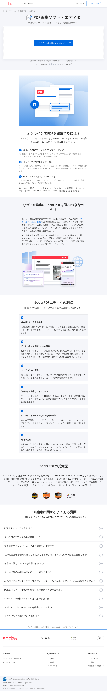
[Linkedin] (49, 638)
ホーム (5, 11)
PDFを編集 (50, 659)
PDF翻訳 (91, 662)
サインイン (79, 3)
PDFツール (12, 11)
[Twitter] (42, 638)
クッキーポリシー (22, 688)
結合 (27, 222)
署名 (33, 222)
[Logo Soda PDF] (7, 3)
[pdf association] (73, 638)
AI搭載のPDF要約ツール (96, 666)
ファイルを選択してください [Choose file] (50, 42)
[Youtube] (46, 638)
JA (101, 638)
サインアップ (95, 3)
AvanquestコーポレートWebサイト (14, 683)
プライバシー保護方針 (9, 688)
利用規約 (32, 688)
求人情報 (29, 683)
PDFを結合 (50, 662)
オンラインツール (9, 662)
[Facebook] (39, 638)
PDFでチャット (93, 659)
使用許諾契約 (40, 688)
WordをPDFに (52, 666)
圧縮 (39, 222)
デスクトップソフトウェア (12, 659)
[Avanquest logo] (5, 679)
